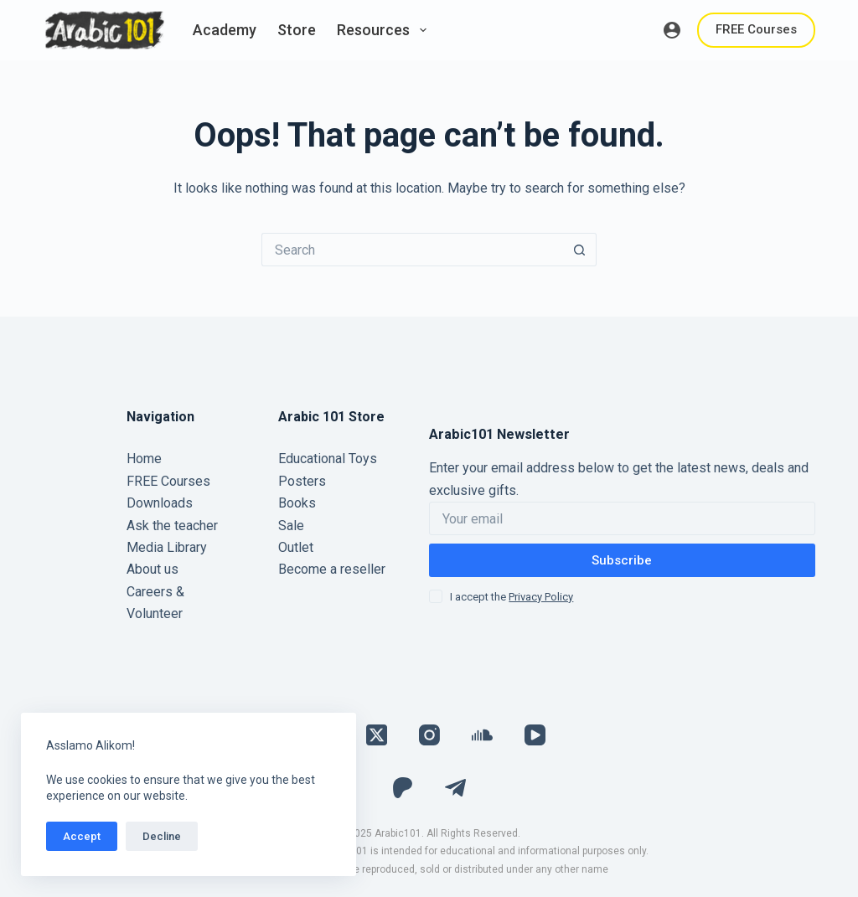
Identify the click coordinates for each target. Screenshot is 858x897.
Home (144, 459)
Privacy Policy (541, 596)
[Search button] (580, 249)
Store (296, 30)
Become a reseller (331, 569)
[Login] (672, 30)
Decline (161, 836)
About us (152, 569)
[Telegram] (455, 787)
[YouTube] (535, 734)
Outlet (295, 547)
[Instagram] (429, 734)
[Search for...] (412, 249)
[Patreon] (402, 787)
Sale (291, 526)
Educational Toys (327, 459)
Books (297, 503)
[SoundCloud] (482, 734)
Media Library (167, 547)
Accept (82, 836)
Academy (224, 30)
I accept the (511, 596)
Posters (302, 481)
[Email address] (622, 518)
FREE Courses (756, 29)
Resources (385, 30)
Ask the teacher (172, 526)
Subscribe (622, 560)
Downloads (160, 503)
